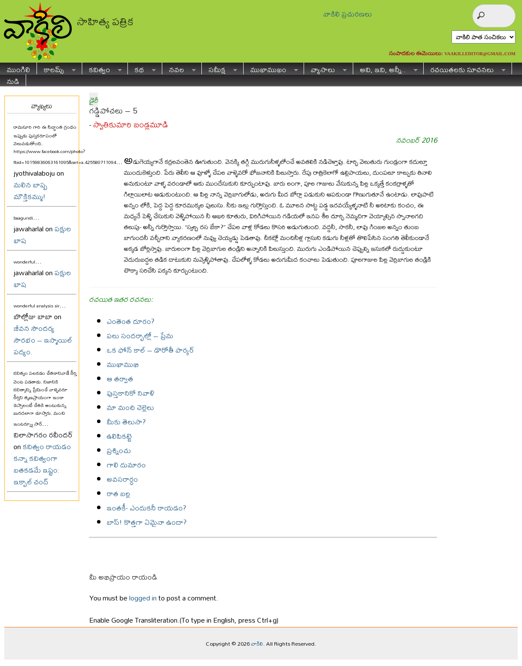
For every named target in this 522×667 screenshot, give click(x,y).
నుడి (13, 80)
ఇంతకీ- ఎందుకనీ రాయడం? (146, 507)
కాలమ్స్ (56, 68)
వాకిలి (257, 643)
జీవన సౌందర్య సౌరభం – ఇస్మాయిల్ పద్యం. (42, 340)
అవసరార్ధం (122, 479)
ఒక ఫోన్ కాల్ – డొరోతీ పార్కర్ (150, 350)
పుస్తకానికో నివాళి (130, 393)
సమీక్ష (219, 68)
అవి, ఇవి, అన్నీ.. (385, 68)
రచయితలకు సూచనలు (464, 68)
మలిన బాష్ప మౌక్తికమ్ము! (30, 190)
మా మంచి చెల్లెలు (130, 407)
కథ (142, 68)
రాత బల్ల (118, 493)
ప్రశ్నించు (119, 450)
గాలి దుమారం (126, 464)
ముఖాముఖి (123, 364)
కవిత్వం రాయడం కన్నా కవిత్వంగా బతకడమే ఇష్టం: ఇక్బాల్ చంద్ (42, 464)
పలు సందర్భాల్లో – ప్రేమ (140, 335)
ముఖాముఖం (271, 68)
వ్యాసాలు (325, 68)
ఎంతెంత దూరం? (130, 321)
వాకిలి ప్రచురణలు (347, 14)
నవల (179, 68)
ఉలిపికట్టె (119, 436)
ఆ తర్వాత (120, 378)
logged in (143, 597)
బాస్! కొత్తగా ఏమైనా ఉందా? (147, 522)
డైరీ (93, 100)
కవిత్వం (102, 68)
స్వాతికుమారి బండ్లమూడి (130, 125)
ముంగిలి (18, 68)
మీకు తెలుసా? (126, 421)
